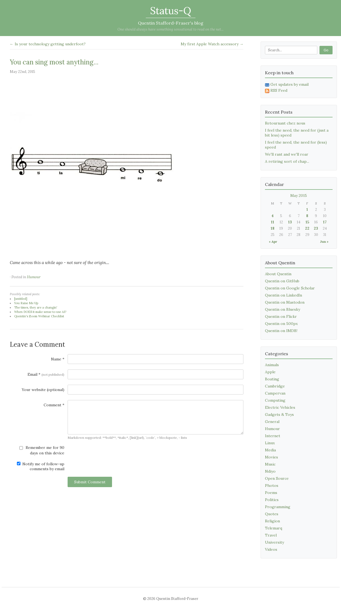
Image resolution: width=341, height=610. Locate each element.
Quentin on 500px (281, 323)
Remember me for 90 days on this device (41, 450)
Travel (271, 535)
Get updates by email (287, 84)
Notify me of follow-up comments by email (40, 466)
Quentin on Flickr (281, 316)
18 (272, 228)
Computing (275, 400)
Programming (277, 506)
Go (326, 50)
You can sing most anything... (54, 62)
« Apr (273, 241)
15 (307, 222)
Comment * (54, 404)
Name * (57, 359)
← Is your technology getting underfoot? (48, 44)
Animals (272, 364)
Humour (34, 277)
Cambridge (275, 386)
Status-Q (170, 10)
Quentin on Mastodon (284, 302)
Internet (272, 435)
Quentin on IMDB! (281, 330)
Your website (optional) (43, 389)
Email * (46, 374)
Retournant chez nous (285, 123)
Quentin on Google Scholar (290, 288)
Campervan (275, 393)
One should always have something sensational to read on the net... (170, 29)
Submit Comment (89, 481)
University (274, 542)
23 (316, 228)
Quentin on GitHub (282, 281)
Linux (270, 442)
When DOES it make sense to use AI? (40, 312)
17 (325, 222)
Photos (271, 485)
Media (270, 450)
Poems (271, 492)
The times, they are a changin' (35, 307)
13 (290, 222)
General (272, 421)
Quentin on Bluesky (282, 309)
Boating (272, 379)
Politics (272, 499)
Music (270, 464)
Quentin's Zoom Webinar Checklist (39, 316)
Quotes (271, 513)
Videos (271, 549)
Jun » (324, 241)
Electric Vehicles (280, 407)
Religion (272, 521)
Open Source (277, 478)
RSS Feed (276, 90)
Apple (270, 371)
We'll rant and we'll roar (286, 154)
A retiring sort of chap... (287, 161)
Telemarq (273, 528)
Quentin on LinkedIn (283, 295)
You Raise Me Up (26, 303)
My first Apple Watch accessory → (212, 44)
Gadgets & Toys (279, 414)
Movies (271, 457)
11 (272, 222)
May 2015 (298, 195)
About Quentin (278, 273)
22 (307, 228)
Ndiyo (270, 471)
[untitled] (20, 299)
